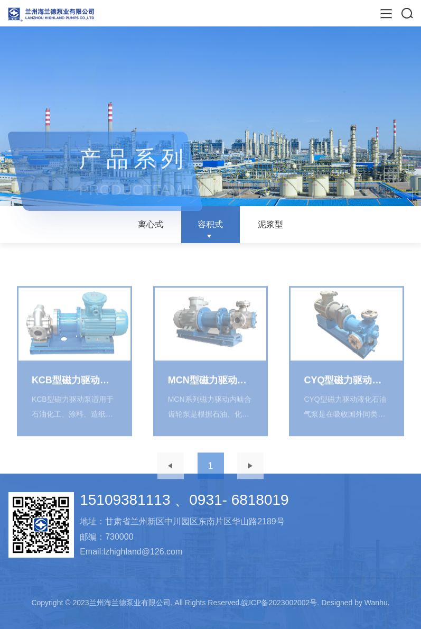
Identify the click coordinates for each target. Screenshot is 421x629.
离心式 (150, 224)
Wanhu (376, 602)
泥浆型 (270, 224)
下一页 (250, 476)
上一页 (170, 476)
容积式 (210, 224)
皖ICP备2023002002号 (279, 602)
